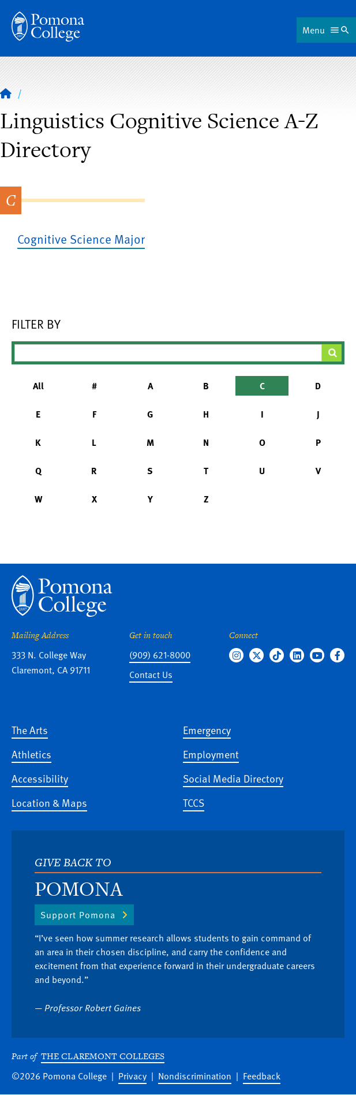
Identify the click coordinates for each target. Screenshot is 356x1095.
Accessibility (40, 778)
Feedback (261, 1076)
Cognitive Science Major (81, 239)
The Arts (30, 730)
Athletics (31, 754)
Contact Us (151, 674)
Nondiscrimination (194, 1076)
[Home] (48, 27)
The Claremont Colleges (102, 1056)
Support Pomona (77, 915)
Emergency (207, 730)
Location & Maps (49, 802)
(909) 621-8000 (159, 655)
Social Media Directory (233, 778)
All (38, 386)
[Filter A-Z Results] (168, 353)
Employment (211, 754)
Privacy (132, 1076)
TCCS (193, 802)
